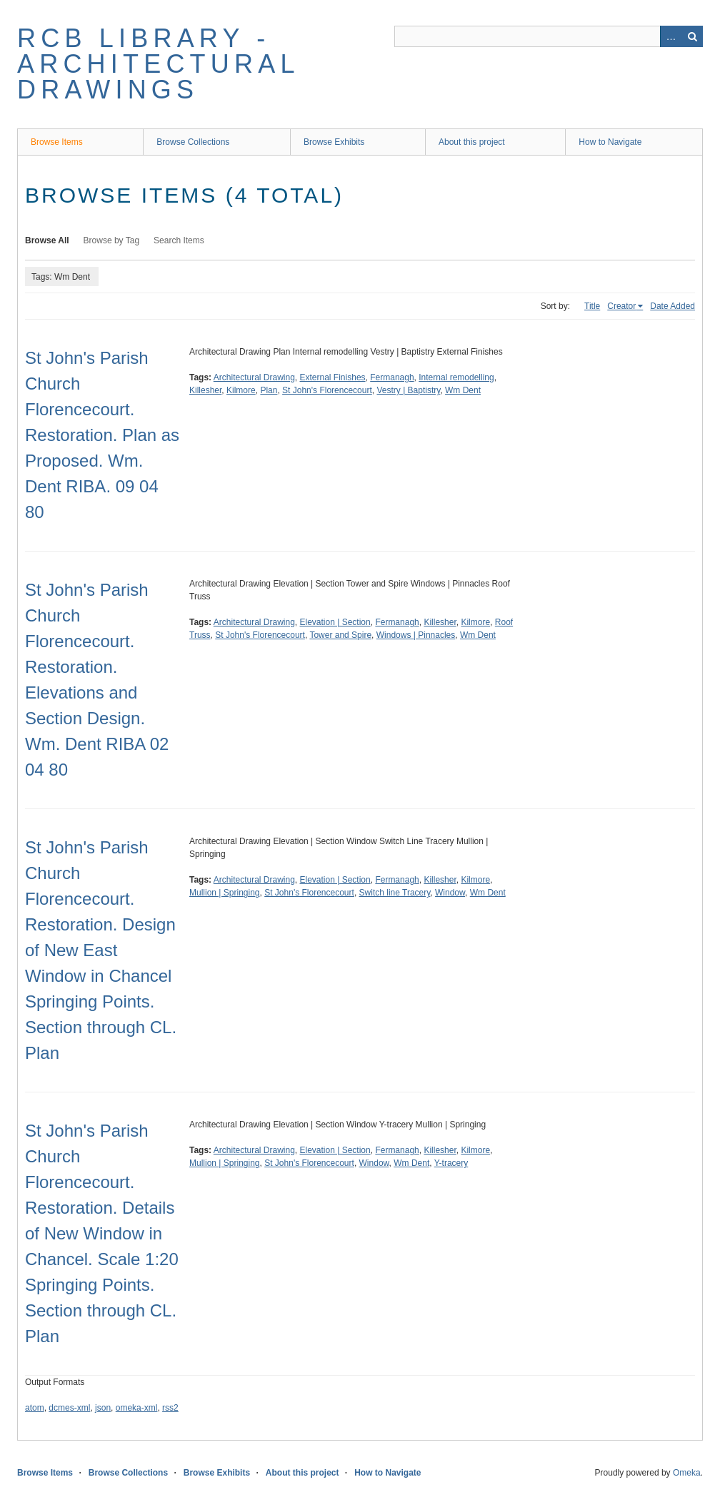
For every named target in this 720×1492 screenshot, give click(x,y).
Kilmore (241, 390)
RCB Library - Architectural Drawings (158, 64)
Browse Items (57, 142)
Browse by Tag (112, 240)
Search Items (179, 240)
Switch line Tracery (395, 893)
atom (34, 1408)
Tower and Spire (340, 635)
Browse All (47, 240)
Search (692, 36)
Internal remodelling (456, 377)
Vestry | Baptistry (408, 390)
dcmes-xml (69, 1408)
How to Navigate (610, 142)
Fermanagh (392, 377)
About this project (472, 142)
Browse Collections (192, 142)
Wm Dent (463, 390)
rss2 (170, 1408)
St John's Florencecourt (327, 390)
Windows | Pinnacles (416, 635)
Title (592, 306)
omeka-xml (137, 1408)
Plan (268, 390)
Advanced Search (670, 36)
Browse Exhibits (334, 142)
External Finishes (333, 377)
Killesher (205, 390)
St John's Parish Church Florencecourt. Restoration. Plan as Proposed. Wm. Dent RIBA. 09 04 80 (102, 435)
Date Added (672, 306)
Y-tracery (451, 1163)
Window (450, 893)
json (103, 1408)
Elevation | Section (335, 622)
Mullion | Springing (224, 893)
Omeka (687, 1473)
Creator (621, 306)
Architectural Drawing (254, 377)
